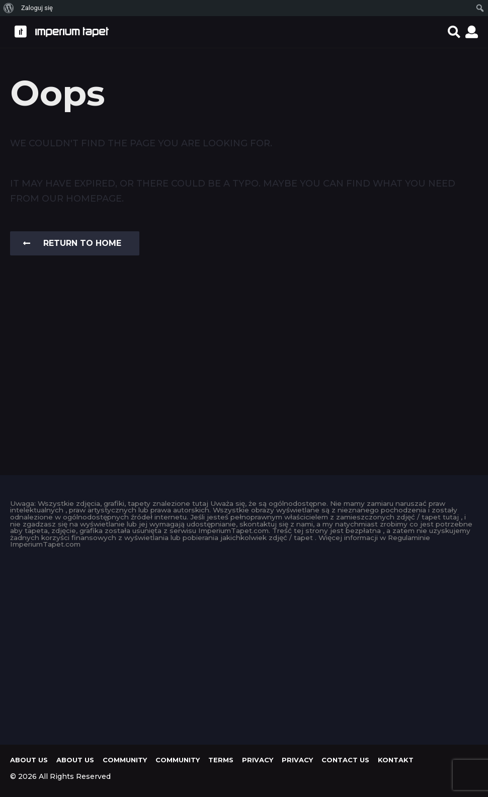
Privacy (257, 760)
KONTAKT (396, 760)
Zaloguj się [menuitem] (37, 8)
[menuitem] (9, 8)
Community (125, 760)
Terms (220, 760)
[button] (454, 32)
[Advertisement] (244, 643)
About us (29, 760)
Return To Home (72, 243)
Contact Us (345, 760)
